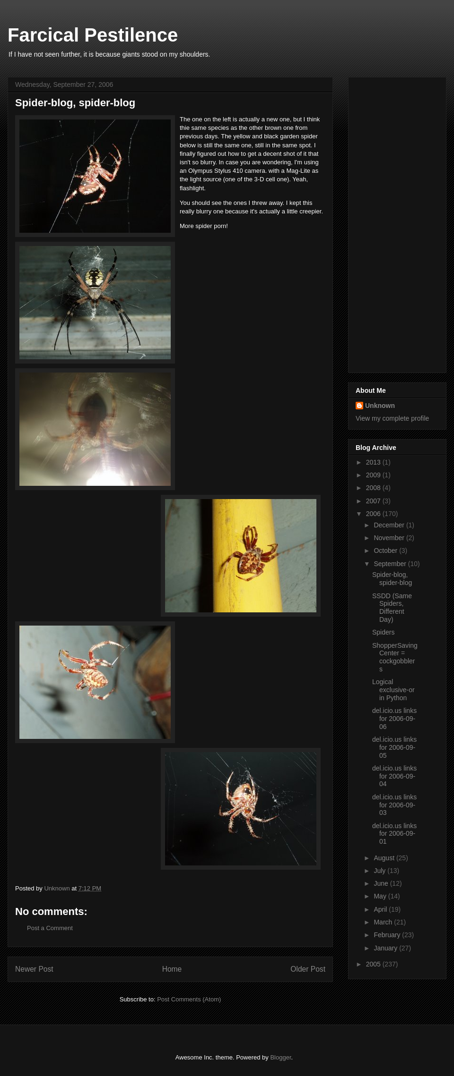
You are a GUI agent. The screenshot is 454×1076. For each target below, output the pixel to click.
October (386, 550)
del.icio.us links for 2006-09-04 (394, 776)
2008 (374, 487)
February (388, 935)
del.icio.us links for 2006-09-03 (394, 805)
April (381, 909)
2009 (374, 475)
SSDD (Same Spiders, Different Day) (392, 607)
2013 (374, 462)
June (382, 883)
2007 (374, 501)
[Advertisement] (393, 222)
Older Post (307, 969)
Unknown (380, 405)
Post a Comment (50, 928)
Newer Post (34, 969)
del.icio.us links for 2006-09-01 (394, 834)
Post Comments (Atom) (189, 999)
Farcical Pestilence (93, 35)
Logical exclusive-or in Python (393, 690)
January (386, 948)
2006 (374, 513)
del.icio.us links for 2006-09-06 (394, 718)
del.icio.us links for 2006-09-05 (394, 747)
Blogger (280, 1057)
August (385, 858)
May (381, 896)
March (384, 922)
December (390, 525)
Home (172, 969)
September (391, 564)
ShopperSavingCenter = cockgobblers (395, 657)
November (390, 538)
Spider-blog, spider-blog (392, 578)
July (380, 870)
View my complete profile (392, 418)
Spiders (383, 632)
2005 (374, 964)
